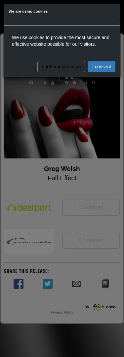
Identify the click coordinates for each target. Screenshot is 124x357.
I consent (101, 66)
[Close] (113, 17)
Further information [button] (61, 66)
